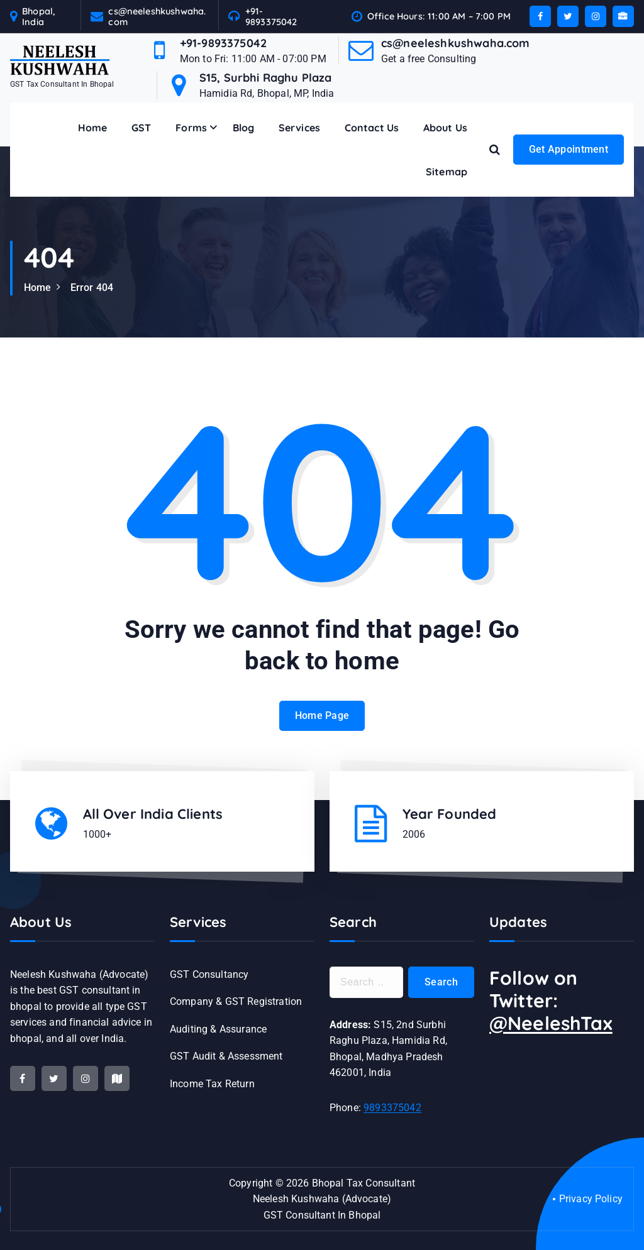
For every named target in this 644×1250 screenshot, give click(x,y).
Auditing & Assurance (218, 1029)
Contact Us (372, 127)
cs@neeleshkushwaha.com (157, 17)
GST (141, 127)
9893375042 (392, 1108)
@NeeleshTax (551, 1023)
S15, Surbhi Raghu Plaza (265, 77)
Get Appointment (569, 149)
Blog (244, 127)
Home (93, 127)
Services (299, 127)
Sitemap (446, 171)
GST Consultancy (209, 974)
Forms (191, 127)
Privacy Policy (591, 1199)
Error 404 (91, 287)
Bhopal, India (38, 17)
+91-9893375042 (271, 17)
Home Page (322, 726)
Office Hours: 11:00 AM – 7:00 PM (439, 16)
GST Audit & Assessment (226, 1056)
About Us (445, 127)
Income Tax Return (212, 1084)
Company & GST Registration (236, 1001)
